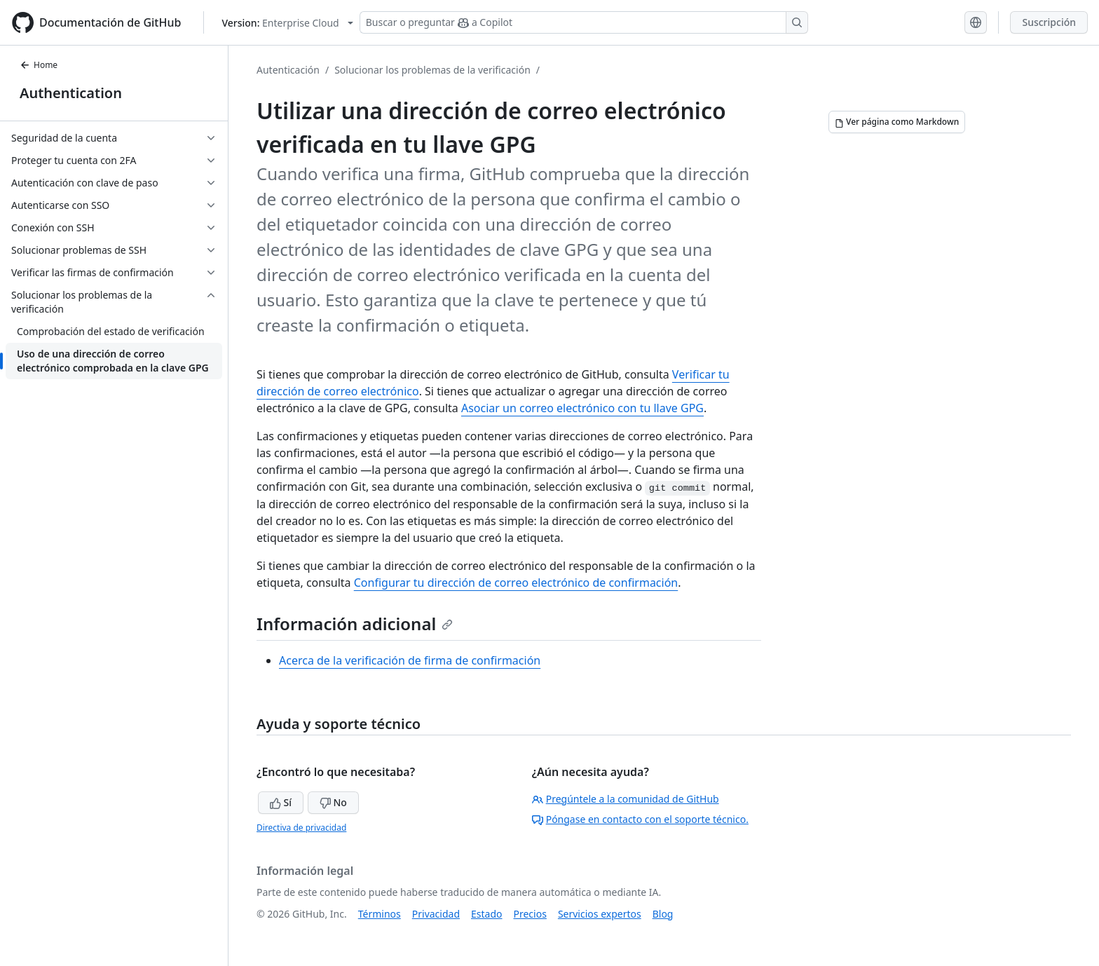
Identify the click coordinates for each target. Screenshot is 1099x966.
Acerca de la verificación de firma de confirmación (409, 660)
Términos (379, 913)
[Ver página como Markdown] (896, 122)
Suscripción (1049, 22)
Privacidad (436, 913)
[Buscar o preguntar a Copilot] (584, 22)
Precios (530, 913)
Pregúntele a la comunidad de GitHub (625, 798)
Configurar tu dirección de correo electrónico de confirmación (516, 582)
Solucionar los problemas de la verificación (432, 69)
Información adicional (355, 623)
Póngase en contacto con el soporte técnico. (640, 819)
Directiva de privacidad (301, 828)
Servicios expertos (599, 913)
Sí (281, 802)
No (333, 802)
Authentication (71, 92)
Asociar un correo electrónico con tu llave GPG (582, 408)
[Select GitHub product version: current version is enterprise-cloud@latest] (287, 23)
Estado (486, 913)
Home (38, 65)
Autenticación (288, 69)
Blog (663, 913)
